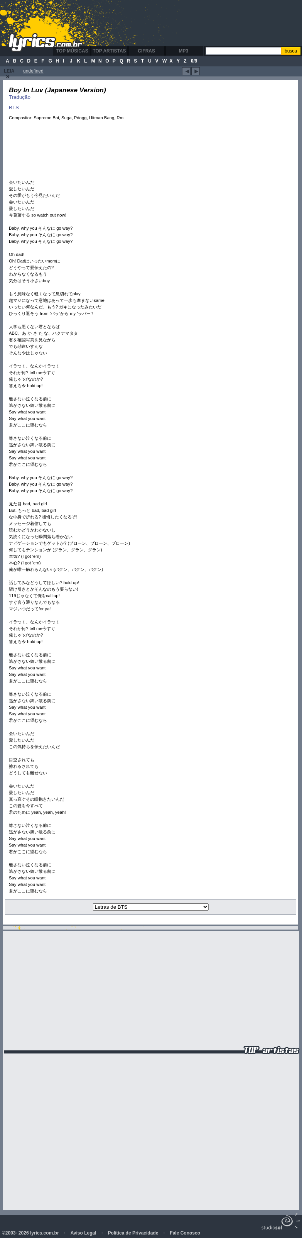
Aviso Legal (83, 1233)
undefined (33, 71)
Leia (9, 74)
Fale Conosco (185, 1233)
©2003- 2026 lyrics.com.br (30, 1233)
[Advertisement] (196, 60)
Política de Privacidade (133, 1233)
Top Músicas (72, 51)
